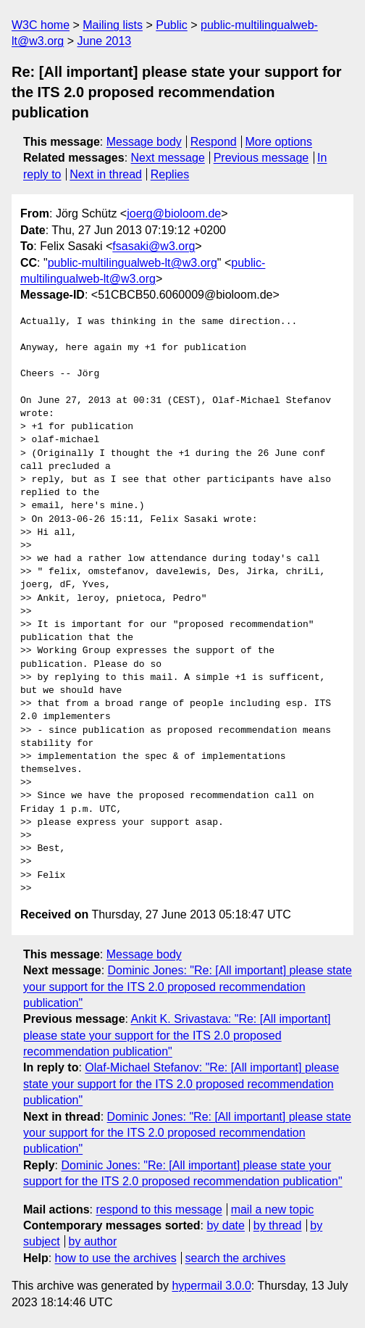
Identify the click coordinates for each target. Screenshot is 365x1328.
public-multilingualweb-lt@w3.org (132, 263)
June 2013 (104, 41)
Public (172, 25)
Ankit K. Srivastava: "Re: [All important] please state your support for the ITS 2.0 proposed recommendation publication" (177, 1035)
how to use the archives (116, 1258)
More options (279, 142)
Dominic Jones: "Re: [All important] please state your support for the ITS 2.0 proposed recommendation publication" (187, 986)
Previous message (261, 158)
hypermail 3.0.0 (211, 1285)
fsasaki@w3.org (153, 246)
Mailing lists (113, 25)
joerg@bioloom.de (174, 213)
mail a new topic (272, 1209)
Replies (170, 174)
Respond (213, 142)
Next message (168, 158)
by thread (277, 1225)
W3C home (41, 25)
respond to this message (159, 1209)
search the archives (235, 1258)
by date (225, 1225)
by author (93, 1241)
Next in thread (106, 174)
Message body (144, 142)
